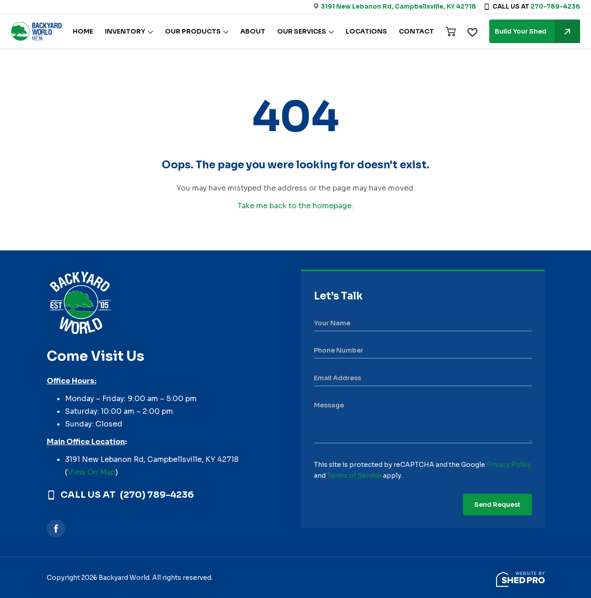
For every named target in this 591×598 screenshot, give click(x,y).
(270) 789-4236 (157, 495)
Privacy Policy (509, 465)
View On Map (91, 472)
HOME (96, 32)
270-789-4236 (555, 6)
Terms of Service (354, 475)
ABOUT (259, 32)
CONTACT (417, 32)
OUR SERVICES (307, 32)
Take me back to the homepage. (295, 206)
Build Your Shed (537, 31)
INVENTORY (137, 32)
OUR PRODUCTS (201, 32)
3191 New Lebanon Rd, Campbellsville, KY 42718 (398, 6)
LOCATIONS (369, 32)
